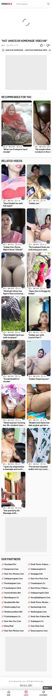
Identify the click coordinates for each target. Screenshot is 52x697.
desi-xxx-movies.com (14, 574)
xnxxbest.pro (10, 564)
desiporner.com (11, 569)
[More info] (23, 198)
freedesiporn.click (12, 588)
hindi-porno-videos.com (41, 564)
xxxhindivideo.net (12, 593)
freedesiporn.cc (38, 583)
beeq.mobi (9, 626)
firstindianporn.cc (12, 616)
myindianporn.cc (11, 597)
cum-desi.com (37, 626)
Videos (26, 695)
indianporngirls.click (40, 593)
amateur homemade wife (36, 50)
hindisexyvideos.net (13, 612)
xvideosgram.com (39, 612)
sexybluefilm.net (11, 602)
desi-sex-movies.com (14, 630)
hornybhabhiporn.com (40, 597)
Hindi (6, 3)
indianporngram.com (13, 578)
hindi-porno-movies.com (41, 602)
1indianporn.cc (37, 621)
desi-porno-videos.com (41, 588)
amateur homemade (14, 50)
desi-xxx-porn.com (39, 578)
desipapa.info (37, 574)
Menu (46, 688)
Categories (43, 695)
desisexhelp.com (38, 607)
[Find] (48, 4)
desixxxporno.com (39, 630)
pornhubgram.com (12, 583)
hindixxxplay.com (12, 607)
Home (8, 695)
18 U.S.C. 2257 (26, 685)
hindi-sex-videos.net (40, 616)
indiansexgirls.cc (38, 569)
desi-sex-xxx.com (12, 621)
